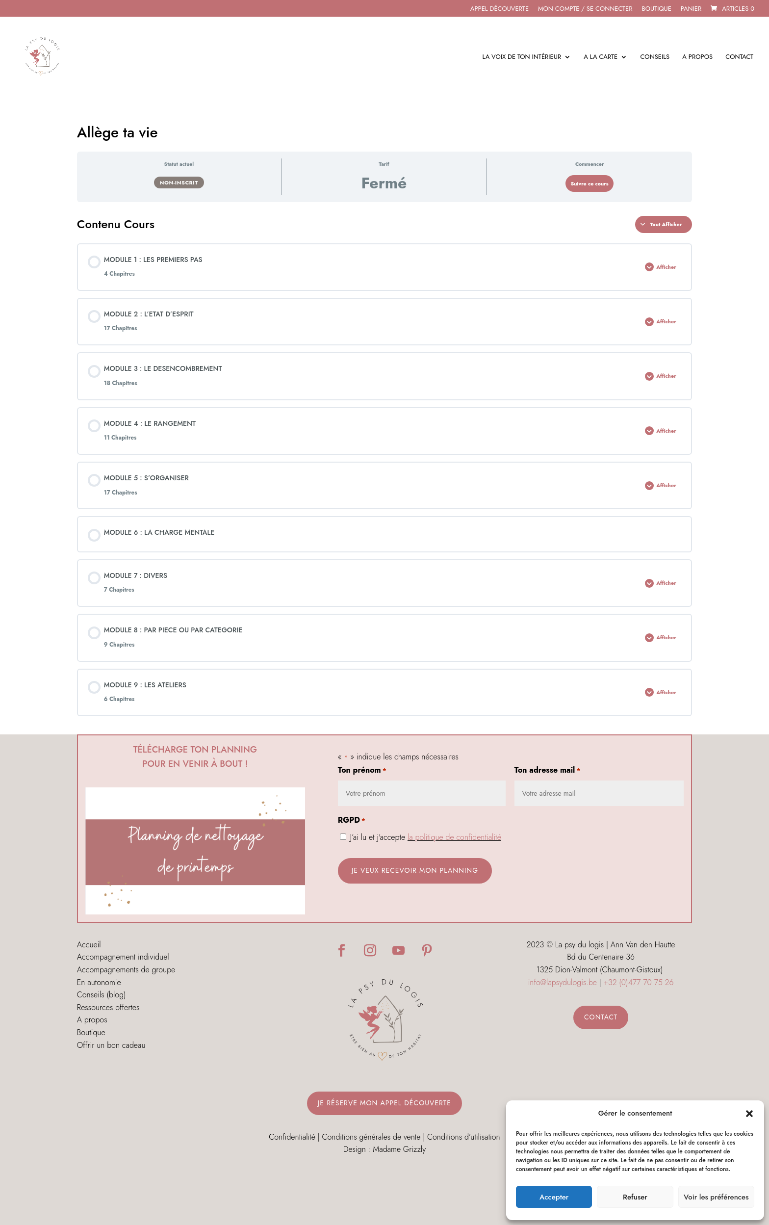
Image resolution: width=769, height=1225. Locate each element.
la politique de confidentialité (454, 837)
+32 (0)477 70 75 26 (639, 982)
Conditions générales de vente (371, 1137)
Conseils (654, 57)
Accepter (553, 1197)
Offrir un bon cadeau (111, 1045)
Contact (739, 57)
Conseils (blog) (101, 994)
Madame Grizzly (399, 1149)
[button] (749, 1114)
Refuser (635, 1197)
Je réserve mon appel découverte (384, 1103)
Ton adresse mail (547, 770)
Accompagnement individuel (123, 957)
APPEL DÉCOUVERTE (499, 9)
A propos (697, 57)
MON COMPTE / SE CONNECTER (585, 9)
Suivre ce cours (589, 183)
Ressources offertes (108, 1007)
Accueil (89, 944)
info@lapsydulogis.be (562, 982)
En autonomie (99, 982)
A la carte (600, 57)
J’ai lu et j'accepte (425, 837)
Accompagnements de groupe (126, 969)
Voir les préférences (716, 1197)
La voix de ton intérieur (521, 57)
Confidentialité (292, 1137)
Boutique (656, 9)
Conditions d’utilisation (463, 1137)
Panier (691, 9)
